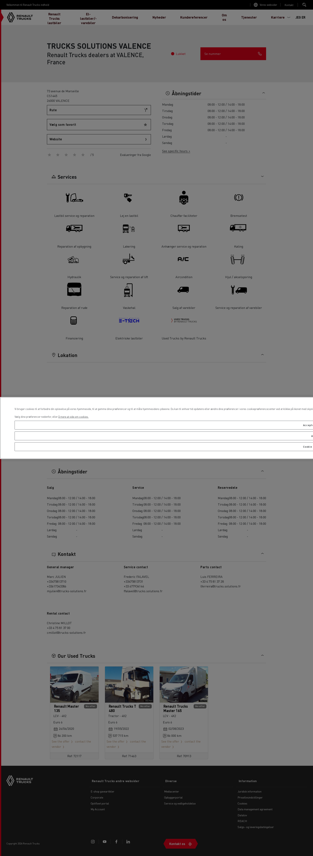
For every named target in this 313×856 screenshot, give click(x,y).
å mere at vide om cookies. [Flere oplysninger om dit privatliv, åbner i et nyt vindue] (73, 416)
